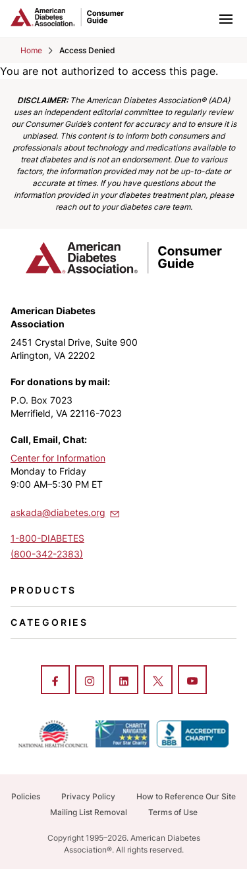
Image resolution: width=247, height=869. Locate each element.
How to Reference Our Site (186, 796)
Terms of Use (173, 812)
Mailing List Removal (88, 812)
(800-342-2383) (47, 553)
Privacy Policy (88, 796)
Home (31, 50)
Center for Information (58, 457)
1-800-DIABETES (47, 538)
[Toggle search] (197, 18)
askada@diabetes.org (66, 512)
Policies (25, 796)
